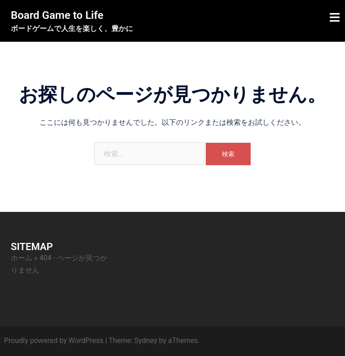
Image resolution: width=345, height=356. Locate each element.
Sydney (145, 340)
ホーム (21, 258)
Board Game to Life (57, 15)
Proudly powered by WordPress (53, 340)
